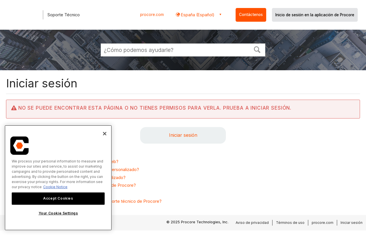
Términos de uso (290, 222)
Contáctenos (251, 14)
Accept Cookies (58, 198)
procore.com (152, 14)
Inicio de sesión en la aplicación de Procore (314, 15)
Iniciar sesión (183, 135)
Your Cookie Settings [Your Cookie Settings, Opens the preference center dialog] (58, 213)
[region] (58, 177)
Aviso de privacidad (252, 222)
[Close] (104, 133)
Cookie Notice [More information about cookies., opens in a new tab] (55, 187)
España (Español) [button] (197, 14)
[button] (257, 49)
